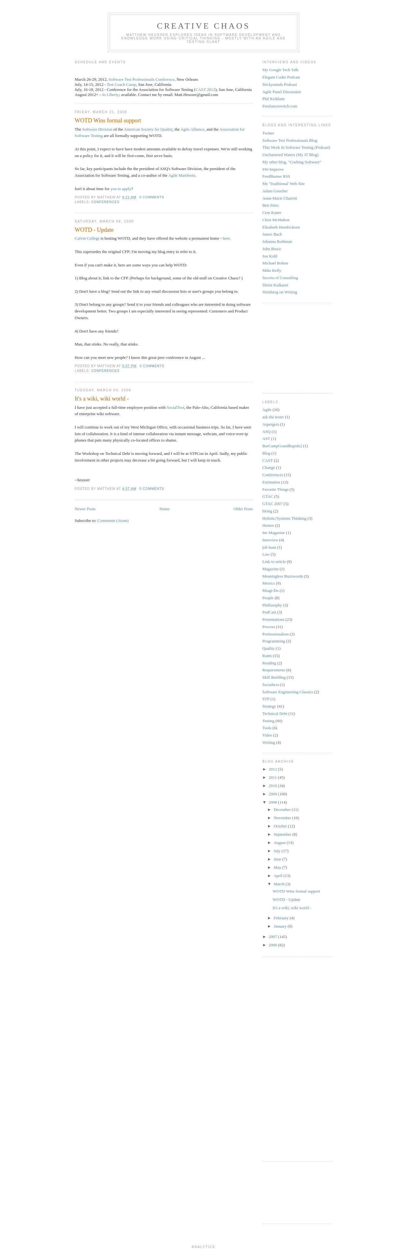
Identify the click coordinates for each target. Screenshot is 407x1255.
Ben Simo (270, 205)
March (280, 883)
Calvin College (87, 238)
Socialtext (270, 684)
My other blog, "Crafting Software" (291, 162)
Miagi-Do (270, 590)
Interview (270, 540)
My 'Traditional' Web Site (283, 183)
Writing (268, 742)
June (278, 859)
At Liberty (110, 94)
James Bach (272, 234)
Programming (273, 641)
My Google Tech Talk (280, 69)
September (283, 834)
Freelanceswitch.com (279, 106)
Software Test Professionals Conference (142, 79)
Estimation (271, 482)
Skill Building (274, 677)
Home (165, 508)
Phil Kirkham (273, 98)
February (282, 918)
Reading (269, 663)
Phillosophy (272, 605)
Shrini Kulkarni (275, 285)
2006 (273, 945)
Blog (266, 453)
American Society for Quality (148, 129)
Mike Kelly (271, 270)
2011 (273, 777)
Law (266, 554)
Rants (267, 655)
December (283, 809)
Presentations (273, 619)
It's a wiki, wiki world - (102, 398)
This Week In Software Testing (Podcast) (296, 147)
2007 (273, 936)
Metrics (268, 583)
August (280, 842)
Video (267, 735)
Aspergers (270, 424)
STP (265, 698)
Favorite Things (275, 489)
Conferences (105, 202)
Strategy (269, 706)
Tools (267, 727)
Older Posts (243, 508)
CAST (267, 460)
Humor (268, 525)
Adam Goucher (275, 191)
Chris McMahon (276, 219)
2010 (273, 785)
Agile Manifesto (181, 175)
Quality (268, 648)
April (279, 875)
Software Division (97, 129)
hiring (267, 511)
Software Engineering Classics (287, 691)
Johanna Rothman (277, 241)
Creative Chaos (203, 26)
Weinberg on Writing (279, 292)
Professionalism (275, 634)
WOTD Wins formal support (108, 120)
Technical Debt (274, 713)
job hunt (269, 547)
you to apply (120, 188)
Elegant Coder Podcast (281, 77)
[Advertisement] (281, 347)
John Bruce (271, 248)
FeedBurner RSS (276, 176)
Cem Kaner (271, 212)
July (278, 850)
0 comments (152, 197)
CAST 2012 (205, 89)
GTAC (267, 496)
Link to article (274, 561)
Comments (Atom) (113, 520)
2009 (273, 794)
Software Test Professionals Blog (289, 140)
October (281, 826)
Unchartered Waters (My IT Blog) (290, 154)
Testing (268, 720)
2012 (273, 769)
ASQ (266, 431)
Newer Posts (85, 508)
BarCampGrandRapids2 (282, 445)
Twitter (268, 133)
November (283, 817)
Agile (267, 409)
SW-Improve (273, 169)
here (226, 238)
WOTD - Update (94, 230)
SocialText (175, 407)
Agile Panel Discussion (281, 91)
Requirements (273, 670)
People (267, 597)
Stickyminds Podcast (279, 84)
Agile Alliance (192, 129)
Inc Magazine (273, 532)
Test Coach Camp (121, 84)
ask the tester (273, 417)
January (281, 926)
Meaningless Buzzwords (282, 576)
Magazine (270, 568)
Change (268, 467)
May (278, 867)
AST (266, 438)
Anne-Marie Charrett (279, 198)
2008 (273, 802)
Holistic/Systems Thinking (284, 518)
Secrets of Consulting (280, 277)
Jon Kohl (269, 256)
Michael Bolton (275, 263)
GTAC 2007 (272, 503)
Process (268, 626)
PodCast (269, 612)
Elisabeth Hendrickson (281, 227)
